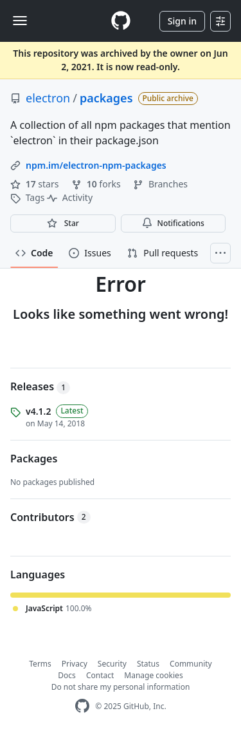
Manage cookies (153, 675)
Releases (40, 386)
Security (112, 663)
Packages (33, 458)
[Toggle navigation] (20, 20)
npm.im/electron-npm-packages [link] (96, 165)
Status (148, 663)
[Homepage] (121, 21)
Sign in (182, 21)
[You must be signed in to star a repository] (63, 223)
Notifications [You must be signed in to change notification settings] (173, 223)
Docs (67, 675)
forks (97, 184)
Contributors (50, 517)
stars (35, 184)
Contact (100, 675)
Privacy (74, 663)
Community (191, 663)
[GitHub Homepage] (82, 706)
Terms (40, 663)
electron (48, 98)
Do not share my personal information (120, 686)
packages (106, 98)
